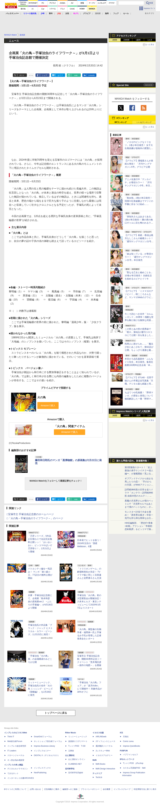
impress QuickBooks (131, 746)
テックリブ (97, 773)
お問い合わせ (35, 789)
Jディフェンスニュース (105, 741)
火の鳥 (41, 397)
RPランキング (121, 122)
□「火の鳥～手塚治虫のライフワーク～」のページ (35, 518)
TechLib (99, 777)
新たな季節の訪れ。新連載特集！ (132, 461)
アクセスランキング (126, 35)
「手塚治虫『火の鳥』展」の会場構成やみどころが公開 (40, 659)
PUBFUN (124, 751)
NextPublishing (40, 773)
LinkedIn (91, 75)
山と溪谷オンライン (76, 759)
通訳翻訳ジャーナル (104, 746)
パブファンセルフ (130, 755)
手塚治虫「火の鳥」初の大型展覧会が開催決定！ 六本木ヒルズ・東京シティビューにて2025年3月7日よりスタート (89, 601)
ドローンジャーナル (15, 755)
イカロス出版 (98, 733)
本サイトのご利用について (15, 789)
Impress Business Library (44, 746)
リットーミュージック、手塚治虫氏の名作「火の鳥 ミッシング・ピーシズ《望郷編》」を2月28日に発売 (40, 688)
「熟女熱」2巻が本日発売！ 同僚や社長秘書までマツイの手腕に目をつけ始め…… (139, 201)
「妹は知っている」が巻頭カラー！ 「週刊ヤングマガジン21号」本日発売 (139, 257)
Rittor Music (70, 733)
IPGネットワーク (127, 759)
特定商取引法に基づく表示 (145, 789)
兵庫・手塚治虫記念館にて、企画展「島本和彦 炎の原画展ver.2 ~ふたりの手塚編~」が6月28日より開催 (40, 601)
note (76, 75)
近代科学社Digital (75, 773)
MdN (94, 760)
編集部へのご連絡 (70, 789)
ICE (121, 733)
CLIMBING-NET (75, 764)
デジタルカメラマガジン (17, 769)
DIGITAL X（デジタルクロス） (47, 755)
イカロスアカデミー (104, 755)
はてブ (60, 75)
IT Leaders (11, 751)
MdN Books (100, 764)
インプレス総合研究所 (16, 746)
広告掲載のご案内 (51, 789)
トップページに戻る (56, 713)
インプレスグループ (122, 789)
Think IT (10, 737)
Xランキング (122, 118)
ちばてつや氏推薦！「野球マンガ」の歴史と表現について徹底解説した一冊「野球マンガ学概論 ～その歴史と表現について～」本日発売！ (139, 398)
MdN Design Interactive (105, 769)
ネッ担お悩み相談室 (15, 760)
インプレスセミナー (42, 751)
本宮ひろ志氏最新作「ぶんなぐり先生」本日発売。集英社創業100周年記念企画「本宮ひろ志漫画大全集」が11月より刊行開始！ (139, 365)
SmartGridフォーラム (43, 737)
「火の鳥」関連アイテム (69, 426)
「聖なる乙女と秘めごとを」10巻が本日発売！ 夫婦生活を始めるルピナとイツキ (139, 275)
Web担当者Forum (14, 741)
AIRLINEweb (101, 737)
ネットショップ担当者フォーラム (48, 741)
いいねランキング (144, 122)
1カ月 (150, 40)
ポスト (22, 75)
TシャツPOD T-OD (76, 746)
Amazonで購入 (69, 432)
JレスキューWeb (103, 751)
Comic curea (128, 741)
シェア (44, 75)
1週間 (138, 40)
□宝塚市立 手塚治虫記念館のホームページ (30, 514)
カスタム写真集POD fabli (134, 768)
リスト (31, 75)
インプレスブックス (42, 768)
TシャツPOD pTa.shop (133, 763)
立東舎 (71, 751)
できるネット (13, 773)
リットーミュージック (77, 737)
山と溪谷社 (70, 755)
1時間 (114, 40)
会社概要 (106, 789)
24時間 (126, 40)
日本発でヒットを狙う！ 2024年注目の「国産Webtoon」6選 (89, 543)
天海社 (126, 737)
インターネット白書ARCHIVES (20, 778)
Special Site (122, 85)
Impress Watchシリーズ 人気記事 (133, 411)
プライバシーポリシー (90, 789)
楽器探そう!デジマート (78, 741)
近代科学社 (70, 769)
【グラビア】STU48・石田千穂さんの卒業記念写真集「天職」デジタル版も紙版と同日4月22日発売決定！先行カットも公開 (139, 383)
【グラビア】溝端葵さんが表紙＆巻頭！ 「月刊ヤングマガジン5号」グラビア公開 (139, 163)
